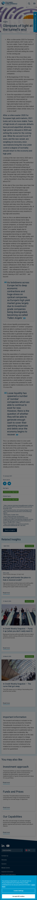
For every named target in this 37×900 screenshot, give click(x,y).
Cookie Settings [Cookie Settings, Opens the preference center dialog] (18, 890)
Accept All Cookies (18, 896)
